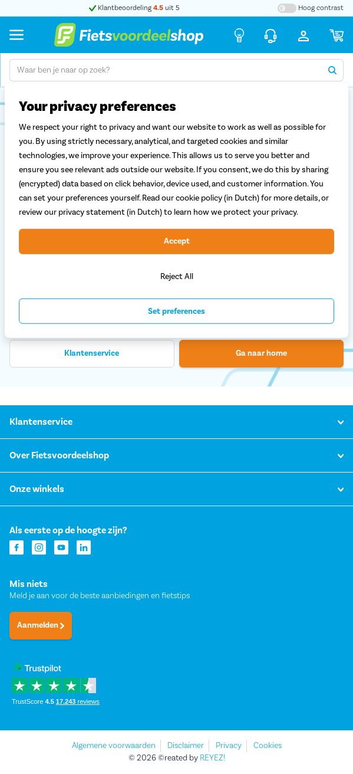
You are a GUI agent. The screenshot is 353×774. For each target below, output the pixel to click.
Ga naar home (261, 353)
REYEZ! (212, 758)
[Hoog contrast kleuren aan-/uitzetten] (311, 8)
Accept (177, 241)
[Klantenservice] (270, 34)
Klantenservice (91, 353)
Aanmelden (40, 625)
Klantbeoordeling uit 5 (134, 8)
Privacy (229, 745)
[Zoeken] (332, 70)
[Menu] (16, 34)
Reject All (176, 276)
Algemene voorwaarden (114, 745)
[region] (176, 211)
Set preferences (176, 311)
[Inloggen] (303, 34)
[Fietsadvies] (239, 34)
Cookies (267, 745)
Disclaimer (185, 745)
